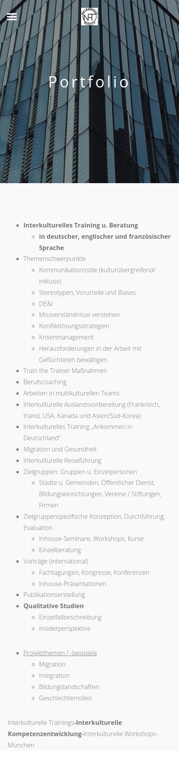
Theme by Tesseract (84, 771)
